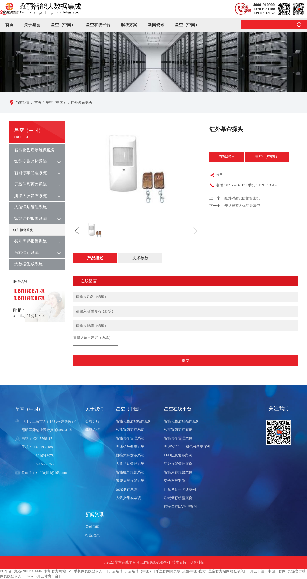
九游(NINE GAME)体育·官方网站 (40, 571)
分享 (216, 175)
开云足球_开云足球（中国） (131, 571)
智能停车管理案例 (178, 438)
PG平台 (6, 571)
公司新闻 (92, 527)
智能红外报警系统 (30, 218)
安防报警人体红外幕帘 (242, 206)
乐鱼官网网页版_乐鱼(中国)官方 (181, 571)
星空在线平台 (98, 25)
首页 (9, 25)
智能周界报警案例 (178, 472)
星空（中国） (63, 25)
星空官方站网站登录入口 (228, 571)
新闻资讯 (156, 25)
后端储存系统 (26, 252)
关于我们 (94, 408)
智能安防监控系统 (30, 161)
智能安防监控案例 (178, 429)
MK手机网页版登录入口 (87, 571)
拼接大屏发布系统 (30, 196)
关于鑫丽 (32, 25)
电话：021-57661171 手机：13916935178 (243, 186)
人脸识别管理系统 (30, 207)
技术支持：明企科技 (188, 562)
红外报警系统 (23, 230)
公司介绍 (92, 421)
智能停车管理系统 (30, 173)
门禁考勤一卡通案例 (180, 489)
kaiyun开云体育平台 (42, 576)
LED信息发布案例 (178, 455)
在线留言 (227, 156)
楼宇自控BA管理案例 (180, 506)
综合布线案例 (174, 481)
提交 (185, 360)
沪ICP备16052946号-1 (153, 562)
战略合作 (92, 429)
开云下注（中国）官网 (268, 571)
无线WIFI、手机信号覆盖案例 (187, 447)
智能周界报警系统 (30, 241)
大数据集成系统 (28, 264)
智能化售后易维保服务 (34, 150)
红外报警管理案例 (178, 464)
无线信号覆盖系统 (30, 184)
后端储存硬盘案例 (178, 498)
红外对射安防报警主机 (242, 198)
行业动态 (92, 535)
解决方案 (129, 25)
